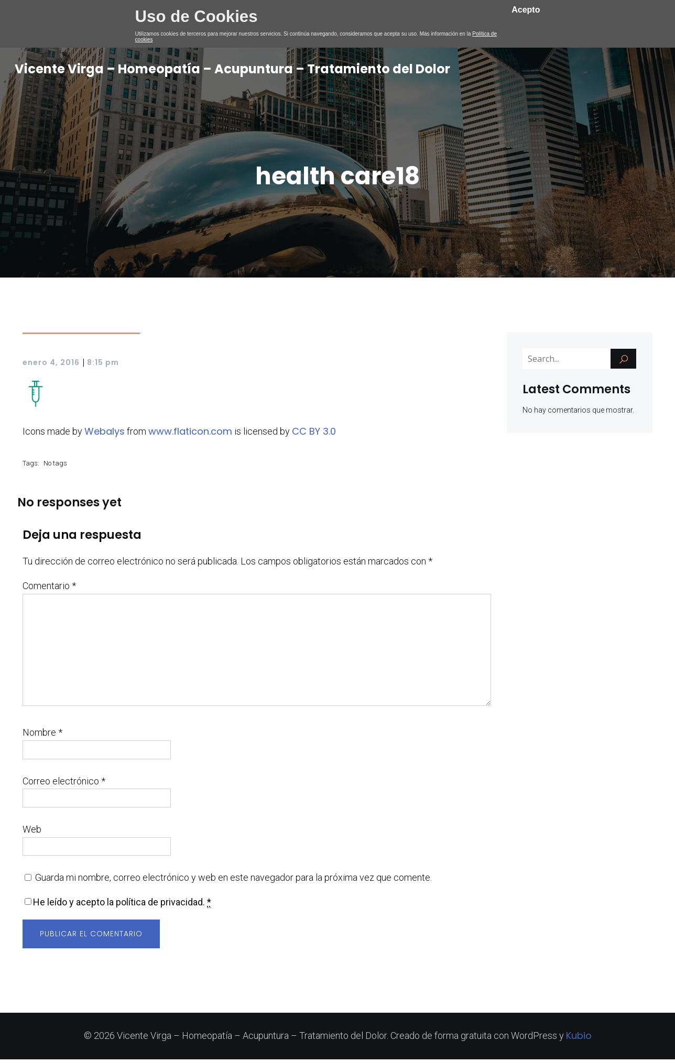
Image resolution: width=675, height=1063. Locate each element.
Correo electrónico (64, 784)
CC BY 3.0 (314, 434)
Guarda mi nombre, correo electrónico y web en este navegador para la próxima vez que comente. (233, 881)
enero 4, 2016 (51, 366)
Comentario (49, 589)
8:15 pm (103, 366)
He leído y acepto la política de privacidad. (122, 906)
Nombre (42, 735)
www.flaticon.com (190, 434)
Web (32, 832)
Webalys (104, 434)
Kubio (579, 1039)
